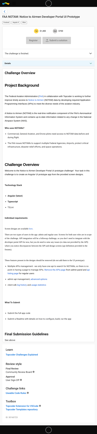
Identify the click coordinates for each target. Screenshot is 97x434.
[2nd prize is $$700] (55, 31)
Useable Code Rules (16, 393)
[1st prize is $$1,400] (36, 31)
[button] (90, 54)
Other (24, 22)
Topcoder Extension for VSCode (22, 406)
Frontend (6, 22)
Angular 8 (16, 22)
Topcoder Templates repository (22, 409)
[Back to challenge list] (4, 11)
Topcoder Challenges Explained (22, 354)
